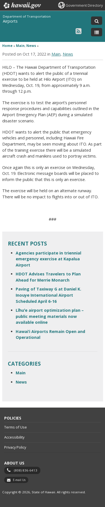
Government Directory (84, 5)
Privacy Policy (15, 447)
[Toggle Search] (96, 20)
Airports (10, 21)
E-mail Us (19, 480)
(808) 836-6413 (25, 470)
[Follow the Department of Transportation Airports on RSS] (78, 30)
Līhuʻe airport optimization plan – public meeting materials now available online (50, 316)
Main (20, 46)
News (31, 46)
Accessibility (14, 437)
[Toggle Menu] (96, 32)
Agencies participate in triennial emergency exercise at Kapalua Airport (48, 259)
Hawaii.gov (21, 5)
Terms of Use (15, 427)
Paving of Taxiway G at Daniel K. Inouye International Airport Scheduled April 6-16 (48, 295)
